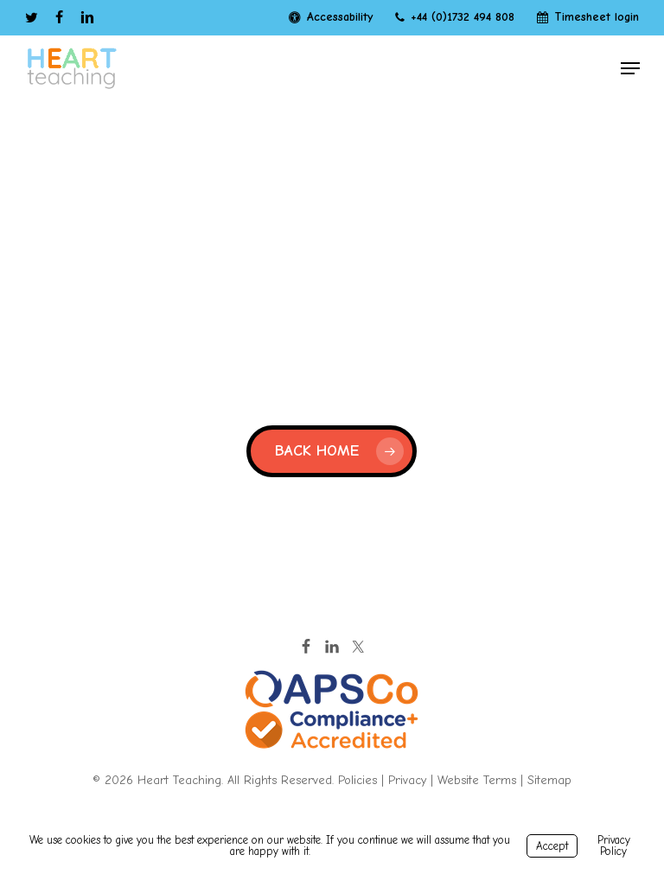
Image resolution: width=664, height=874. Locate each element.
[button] (630, 68)
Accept (552, 845)
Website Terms (476, 780)
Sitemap (549, 780)
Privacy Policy (613, 845)
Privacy (407, 780)
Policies (357, 780)
